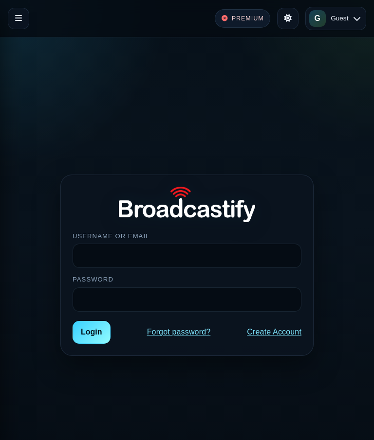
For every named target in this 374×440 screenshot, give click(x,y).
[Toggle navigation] (18, 18)
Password (93, 279)
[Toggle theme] (288, 18)
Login (91, 332)
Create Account (274, 332)
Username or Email (111, 236)
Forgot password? (179, 332)
